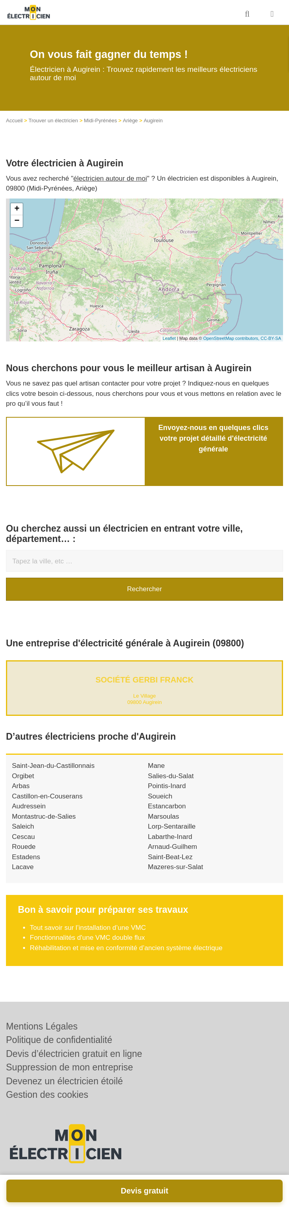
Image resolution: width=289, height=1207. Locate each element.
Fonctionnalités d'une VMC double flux (87, 937)
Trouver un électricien (53, 120)
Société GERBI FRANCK (144, 679)
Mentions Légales (42, 1026)
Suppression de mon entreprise (69, 1067)
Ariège (130, 120)
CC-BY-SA (270, 338)
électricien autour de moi (110, 178)
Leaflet (169, 338)
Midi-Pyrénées (100, 120)
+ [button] (16, 209)
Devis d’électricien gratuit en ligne (74, 1054)
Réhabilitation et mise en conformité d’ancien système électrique (126, 948)
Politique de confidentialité (59, 1040)
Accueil (14, 120)
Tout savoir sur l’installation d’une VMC (88, 927)
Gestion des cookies (47, 1094)
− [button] (16, 221)
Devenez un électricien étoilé (64, 1081)
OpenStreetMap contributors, (231, 338)
